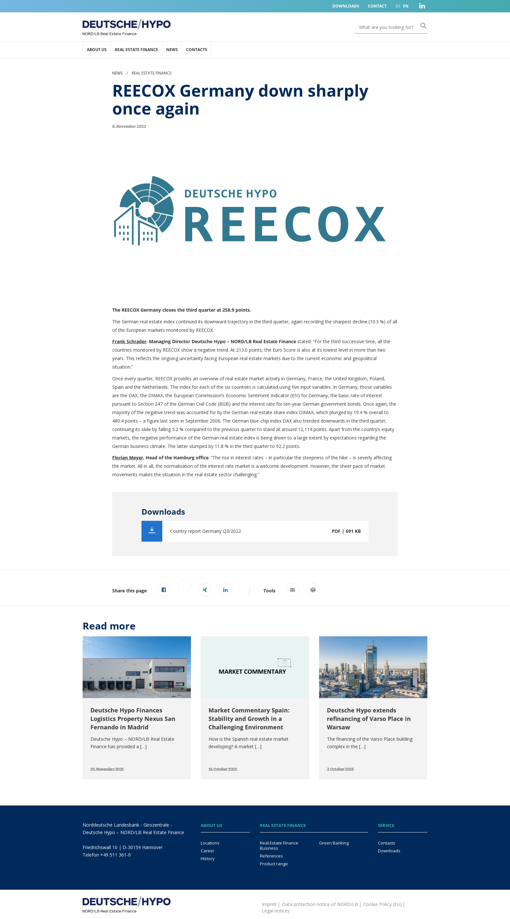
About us (97, 49)
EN (406, 6)
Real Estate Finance (136, 49)
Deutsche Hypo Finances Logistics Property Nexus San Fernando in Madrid (132, 718)
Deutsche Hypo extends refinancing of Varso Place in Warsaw (369, 718)
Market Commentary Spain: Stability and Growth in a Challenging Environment (248, 718)
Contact (377, 6)
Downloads (345, 6)
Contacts (196, 49)
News (172, 49)
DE (398, 6)
